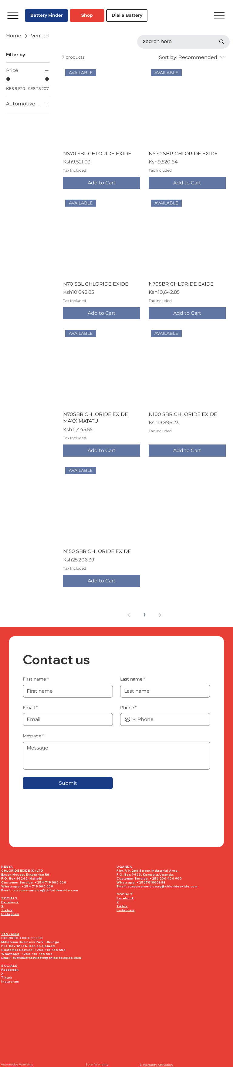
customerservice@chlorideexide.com (45, 890)
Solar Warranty (97, 1064)
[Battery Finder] (46, 15)
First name (36, 679)
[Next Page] (160, 615)
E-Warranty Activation (156, 1064)
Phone (128, 708)
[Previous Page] (128, 615)
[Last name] (163, 691)
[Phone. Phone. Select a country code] (130, 719)
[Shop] (87, 15)
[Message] (116, 755)
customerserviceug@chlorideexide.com (163, 886)
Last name (132, 679)
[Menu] (13, 15)
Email (30, 708)
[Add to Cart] (101, 183)
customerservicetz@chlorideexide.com (46, 958)
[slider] (8, 79)
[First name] (66, 691)
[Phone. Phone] (171, 719)
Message (33, 736)
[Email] (66, 719)
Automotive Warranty (17, 1064)
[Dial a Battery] (126, 15)
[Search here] (175, 42)
